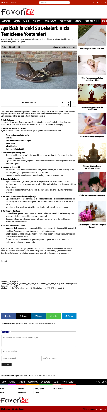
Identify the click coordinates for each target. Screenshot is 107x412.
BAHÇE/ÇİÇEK (65, 21)
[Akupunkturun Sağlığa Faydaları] (92, 127)
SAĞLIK (26, 21)
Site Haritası (5, 409)
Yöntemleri (51, 324)
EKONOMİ (37, 21)
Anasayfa (4, 2)
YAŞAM (17, 21)
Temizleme (43, 324)
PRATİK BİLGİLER (92, 21)
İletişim (13, 2)
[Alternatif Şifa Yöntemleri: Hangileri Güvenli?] (92, 215)
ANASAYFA (6, 21)
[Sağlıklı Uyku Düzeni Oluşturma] (92, 39)
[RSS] (105, 3)
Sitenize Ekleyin (18, 409)
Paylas (8, 316)
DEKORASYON (50, 21)
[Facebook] (94, 3)
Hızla (37, 324)
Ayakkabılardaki (21, 324)
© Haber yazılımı (95, 409)
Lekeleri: (31, 324)
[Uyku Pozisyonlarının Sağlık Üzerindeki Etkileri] (92, 69)
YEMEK (78, 21)
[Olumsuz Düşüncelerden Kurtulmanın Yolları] (92, 157)
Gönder (6, 364)
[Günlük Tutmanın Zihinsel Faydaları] (92, 186)
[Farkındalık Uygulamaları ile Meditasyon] (92, 98)
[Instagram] (101, 3)
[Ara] (67, 3)
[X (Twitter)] (98, 3)
